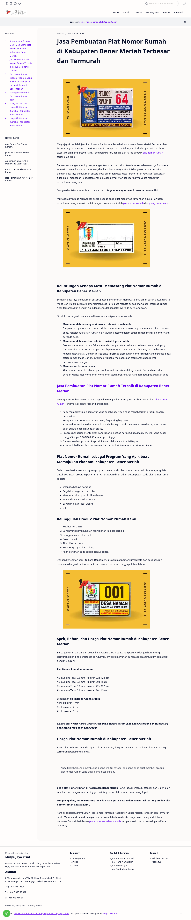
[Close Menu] (185, 22)
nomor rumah (85, 22)
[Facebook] (9, 905)
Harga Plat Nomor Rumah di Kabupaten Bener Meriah (20, 122)
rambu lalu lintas (100, 22)
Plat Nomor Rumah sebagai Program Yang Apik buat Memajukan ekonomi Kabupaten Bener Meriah (21, 81)
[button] (7, 3)
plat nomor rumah (153, 152)
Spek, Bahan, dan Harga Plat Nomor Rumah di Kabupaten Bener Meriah (20, 109)
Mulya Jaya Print (110, 913)
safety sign (112, 22)
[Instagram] (20, 905)
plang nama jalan (158, 203)
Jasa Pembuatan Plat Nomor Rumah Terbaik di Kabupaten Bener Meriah (21, 65)
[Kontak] (39, 905)
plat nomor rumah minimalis (105, 821)
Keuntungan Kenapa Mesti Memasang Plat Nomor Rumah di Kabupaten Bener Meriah (20, 48)
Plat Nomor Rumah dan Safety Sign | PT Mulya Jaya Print (41, 913)
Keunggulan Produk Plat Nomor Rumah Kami (19, 96)
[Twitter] (30, 905)
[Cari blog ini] (161, 3)
